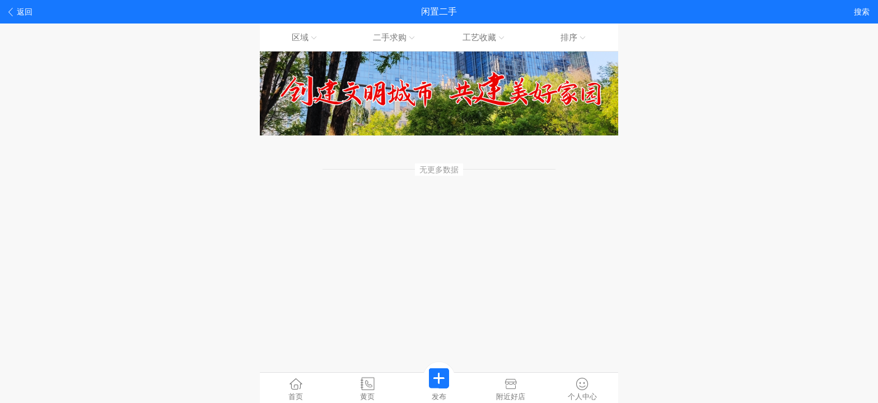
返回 (20, 12)
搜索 (862, 11)
